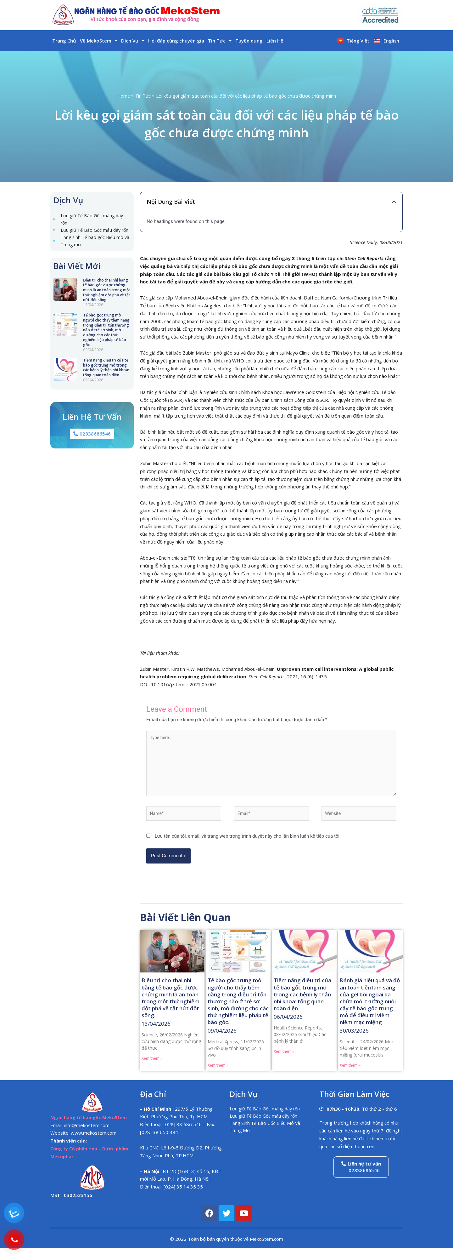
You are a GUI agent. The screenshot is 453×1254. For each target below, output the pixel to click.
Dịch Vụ (132, 40)
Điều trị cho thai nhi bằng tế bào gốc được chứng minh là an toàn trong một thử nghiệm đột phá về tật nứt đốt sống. (106, 300)
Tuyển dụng (249, 40)
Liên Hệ (274, 40)
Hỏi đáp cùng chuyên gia (176, 40)
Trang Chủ (64, 40)
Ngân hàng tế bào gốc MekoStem (90, 1123)
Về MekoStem (98, 40)
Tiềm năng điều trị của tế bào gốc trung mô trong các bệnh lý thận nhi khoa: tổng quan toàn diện (106, 378)
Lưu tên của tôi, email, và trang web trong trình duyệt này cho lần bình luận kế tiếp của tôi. (248, 841)
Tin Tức (220, 40)
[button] (394, 201)
